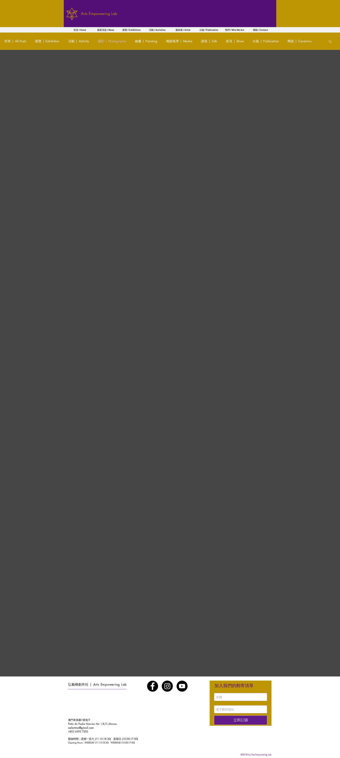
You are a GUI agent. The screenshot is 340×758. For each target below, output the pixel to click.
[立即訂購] (240, 720)
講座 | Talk (209, 41)
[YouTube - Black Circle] (182, 686)
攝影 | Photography (112, 41)
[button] (330, 41)
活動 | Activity (78, 41)
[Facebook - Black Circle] (152, 686)
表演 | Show (235, 41)
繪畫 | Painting (146, 41)
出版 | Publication (266, 41)
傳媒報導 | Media (179, 41)
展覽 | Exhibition (47, 41)
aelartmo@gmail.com (81, 728)
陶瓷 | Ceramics (300, 41)
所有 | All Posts (15, 41)
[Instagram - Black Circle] (167, 686)
